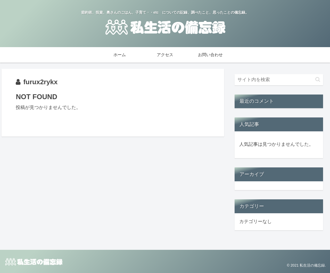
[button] (317, 79)
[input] (279, 79)
